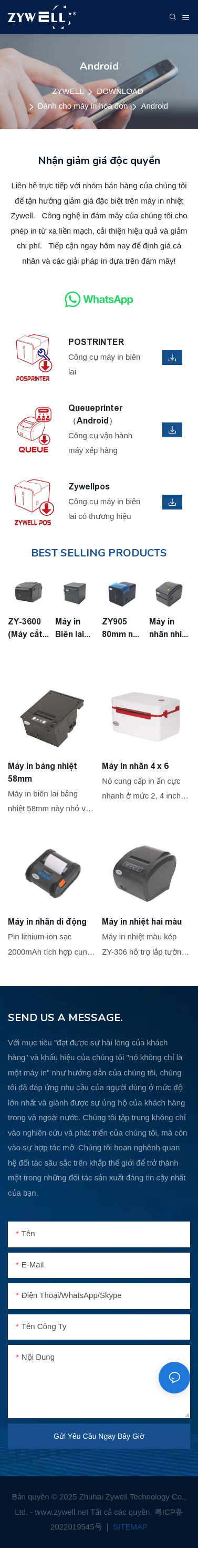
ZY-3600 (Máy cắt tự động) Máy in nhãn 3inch (25, 629)
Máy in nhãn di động (47, 921)
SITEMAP (129, 1526)
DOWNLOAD (120, 90)
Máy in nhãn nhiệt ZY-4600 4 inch (169, 629)
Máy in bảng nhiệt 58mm (42, 772)
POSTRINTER (96, 342)
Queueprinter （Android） (95, 414)
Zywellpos (89, 486)
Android (154, 105)
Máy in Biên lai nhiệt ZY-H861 (73, 629)
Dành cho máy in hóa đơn (83, 105)
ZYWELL (68, 90)
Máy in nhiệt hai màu (142, 921)
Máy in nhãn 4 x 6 (135, 766)
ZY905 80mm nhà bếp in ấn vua (122, 629)
